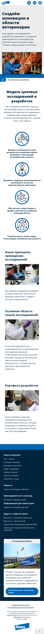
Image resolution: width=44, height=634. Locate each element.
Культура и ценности (12, 465)
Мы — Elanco (9, 459)
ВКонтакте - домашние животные (18, 518)
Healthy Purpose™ (11, 472)
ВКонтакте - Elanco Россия (15, 521)
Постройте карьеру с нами (15, 500)
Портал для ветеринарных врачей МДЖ (20, 524)
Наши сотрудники (11, 469)
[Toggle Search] (34, 3)
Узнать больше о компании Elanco (20, 591)
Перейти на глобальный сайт (16, 507)
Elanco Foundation (11, 475)
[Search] (40, 3)
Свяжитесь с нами (11, 479)
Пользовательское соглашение (20, 607)
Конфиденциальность (20, 605)
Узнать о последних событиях (16, 489)
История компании (12, 462)
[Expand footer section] (40, 631)
